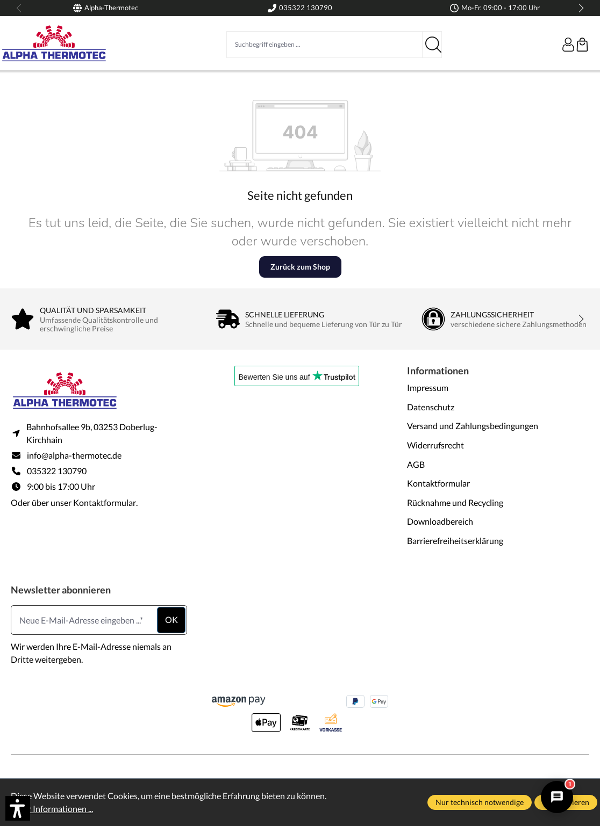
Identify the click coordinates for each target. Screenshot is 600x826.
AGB (416, 464)
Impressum (427, 387)
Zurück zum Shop (300, 266)
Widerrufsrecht (435, 445)
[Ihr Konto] (568, 45)
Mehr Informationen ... (52, 808)
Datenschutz (430, 407)
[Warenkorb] (582, 45)
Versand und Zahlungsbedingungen (472, 426)
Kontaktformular (104, 502)
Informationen (438, 370)
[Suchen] (432, 44)
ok (171, 619)
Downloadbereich (440, 521)
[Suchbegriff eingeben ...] (324, 44)
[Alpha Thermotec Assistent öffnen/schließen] (557, 797)
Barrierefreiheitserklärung (455, 540)
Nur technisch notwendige (479, 802)
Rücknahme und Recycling (455, 502)
